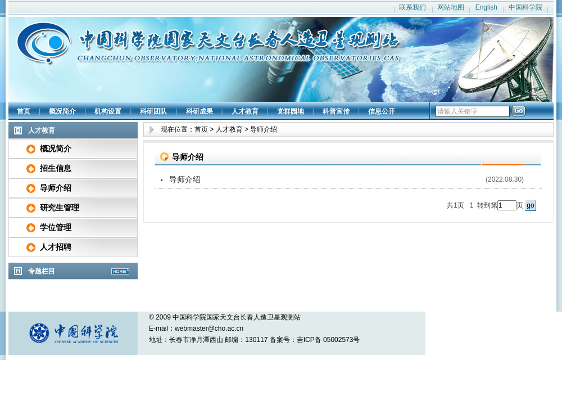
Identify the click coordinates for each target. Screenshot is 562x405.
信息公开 (381, 111)
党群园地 (290, 111)
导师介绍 (55, 187)
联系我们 (412, 7)
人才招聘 (55, 246)
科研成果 (199, 111)
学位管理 (55, 227)
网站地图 (450, 7)
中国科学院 (525, 7)
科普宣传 (336, 111)
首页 (23, 111)
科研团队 (153, 111)
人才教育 (245, 111)
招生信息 (55, 168)
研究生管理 (59, 207)
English (486, 7)
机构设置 (107, 111)
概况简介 (62, 111)
